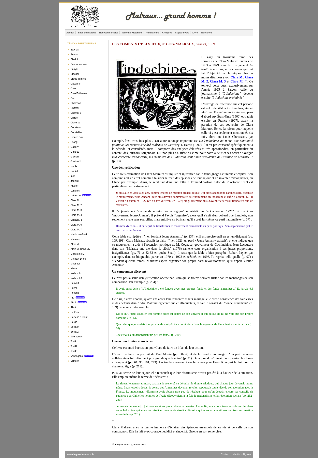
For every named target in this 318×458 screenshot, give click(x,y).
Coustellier (76, 132)
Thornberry (77, 336)
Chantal (75, 108)
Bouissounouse (79, 64)
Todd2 (74, 346)
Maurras (75, 239)
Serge (74, 322)
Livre (195, 32)
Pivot (73, 307)
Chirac (74, 117)
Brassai (75, 74)
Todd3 (74, 351)
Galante (75, 151)
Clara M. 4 (76, 215)
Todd (73, 341)
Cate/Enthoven (79, 93)
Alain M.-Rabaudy (80, 249)
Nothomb (76, 273)
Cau (73, 98)
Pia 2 (79, 302)
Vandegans (82, 356)
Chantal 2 (76, 112)
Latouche (81, 195)
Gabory (74, 147)
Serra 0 (74, 326)
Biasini (74, 59)
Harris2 (74, 171)
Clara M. (75, 200)
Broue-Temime (78, 78)
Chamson (76, 103)
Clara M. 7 (76, 229)
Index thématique (86, 32)
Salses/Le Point (79, 317)
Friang (74, 142)
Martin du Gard (79, 234)
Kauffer (74, 185)
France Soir (77, 137)
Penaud (75, 292)
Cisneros (75, 122)
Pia (78, 297)
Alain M (75, 244)
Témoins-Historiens (132, 32)
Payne (74, 288)
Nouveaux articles (108, 32)
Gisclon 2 (76, 161)
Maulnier (75, 263)
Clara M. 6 (76, 224)
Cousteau (76, 127)
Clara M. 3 (76, 210)
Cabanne (76, 83)
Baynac (75, 49)
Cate (73, 88)
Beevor (74, 54)
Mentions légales (242, 454)
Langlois (75, 190)
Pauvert (75, 283)
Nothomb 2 (77, 278)
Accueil (70, 32)
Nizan (74, 268)
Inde (73, 176)
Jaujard (74, 181)
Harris (74, 166)
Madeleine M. (78, 254)
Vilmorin (75, 361)
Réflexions (206, 32)
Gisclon (75, 156)
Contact (225, 454)
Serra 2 (74, 331)
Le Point (75, 312)
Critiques (167, 32)
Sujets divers (182, 32)
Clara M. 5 (76, 219)
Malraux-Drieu (78, 258)
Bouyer (74, 69)
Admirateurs (152, 32)
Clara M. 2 (76, 205)
